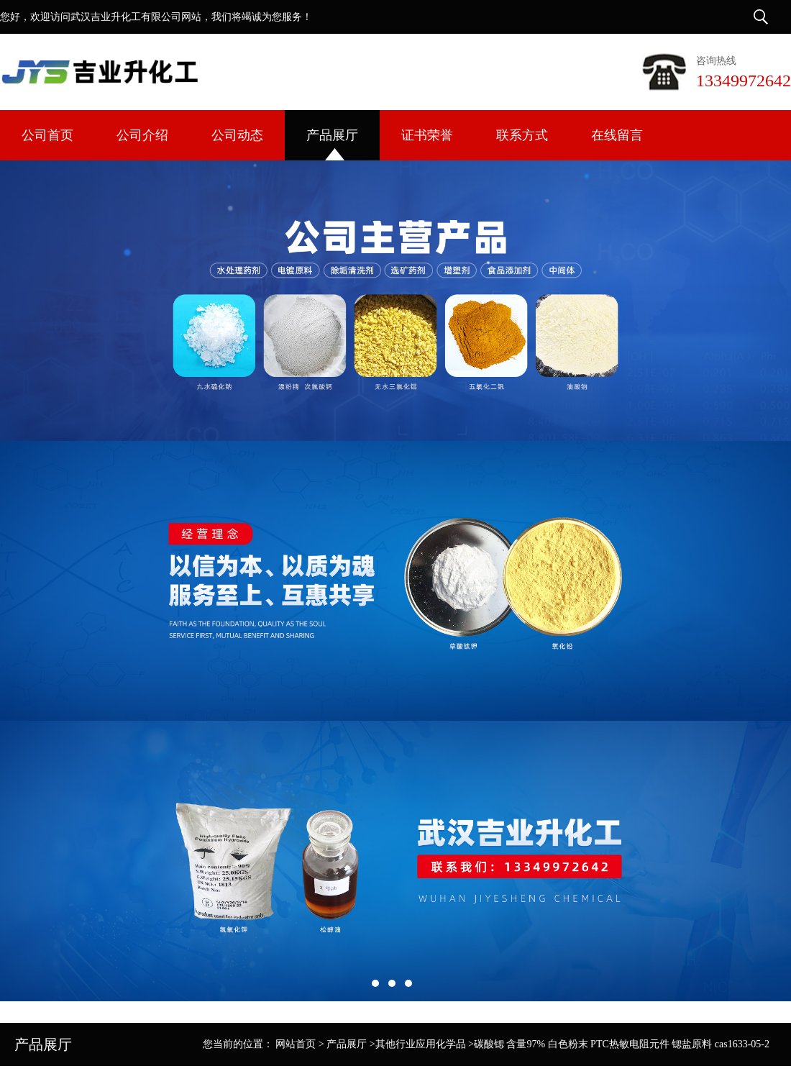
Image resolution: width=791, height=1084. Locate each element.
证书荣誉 (427, 135)
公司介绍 (142, 135)
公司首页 (47, 135)
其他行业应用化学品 (420, 1044)
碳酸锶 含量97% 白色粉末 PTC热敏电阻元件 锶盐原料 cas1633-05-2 (621, 1044)
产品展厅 (332, 135)
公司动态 (237, 135)
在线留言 (617, 135)
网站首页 (295, 1044)
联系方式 (522, 135)
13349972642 (743, 80)
